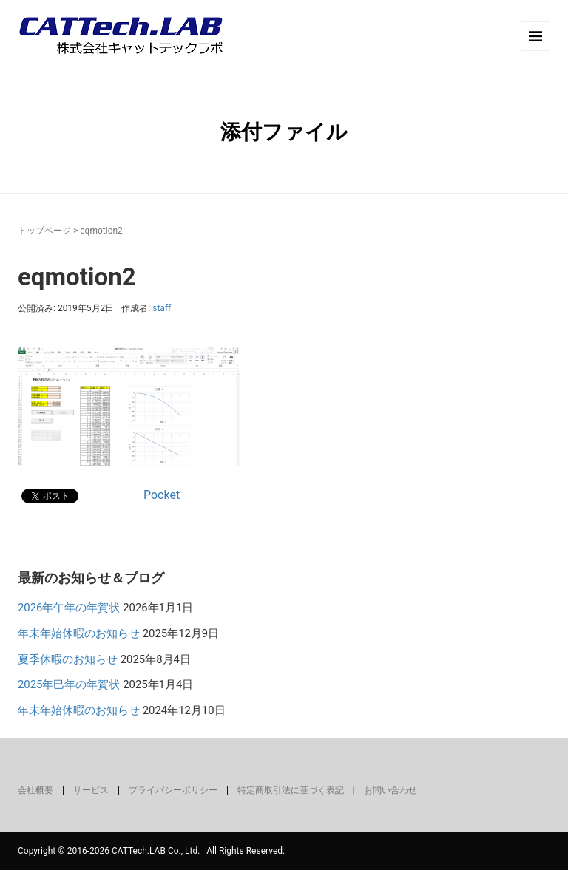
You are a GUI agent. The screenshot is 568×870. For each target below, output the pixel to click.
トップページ (44, 230)
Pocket (161, 495)
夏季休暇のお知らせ (68, 659)
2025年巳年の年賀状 (69, 684)
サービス (91, 790)
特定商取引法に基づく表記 (290, 790)
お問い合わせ (390, 790)
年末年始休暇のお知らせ (79, 633)
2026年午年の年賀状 (69, 607)
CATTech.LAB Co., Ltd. (156, 851)
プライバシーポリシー (173, 790)
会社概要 (35, 790)
